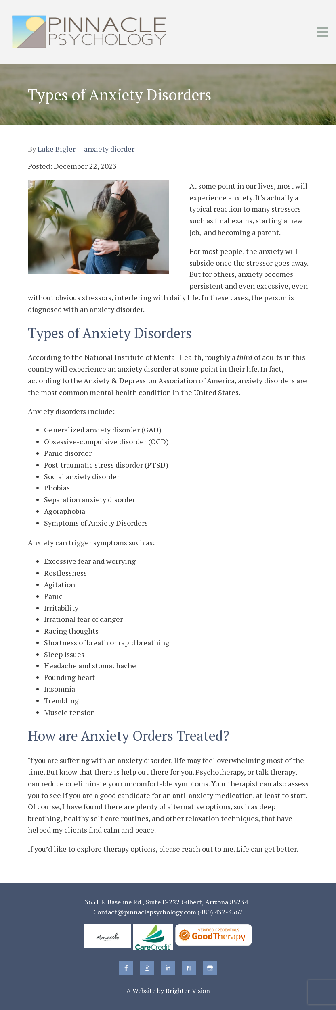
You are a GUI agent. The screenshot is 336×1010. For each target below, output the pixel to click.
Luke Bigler (57, 148)
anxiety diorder (109, 148)
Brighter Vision (188, 990)
